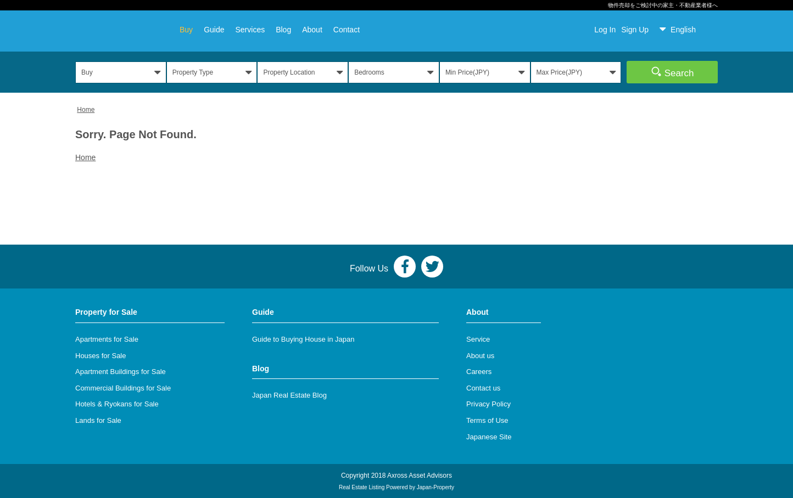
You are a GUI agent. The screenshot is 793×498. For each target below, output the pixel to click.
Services (250, 29)
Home (85, 110)
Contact (346, 29)
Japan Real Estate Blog (289, 395)
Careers (479, 371)
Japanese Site (488, 437)
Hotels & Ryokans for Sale (117, 404)
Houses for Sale (100, 356)
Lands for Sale (98, 420)
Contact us (483, 388)
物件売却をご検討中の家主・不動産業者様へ (663, 5)
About (312, 29)
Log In (605, 29)
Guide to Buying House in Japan (303, 339)
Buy (186, 29)
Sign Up (635, 29)
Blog (283, 29)
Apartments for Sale (106, 339)
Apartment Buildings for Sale (120, 371)
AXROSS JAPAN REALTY (119, 29)
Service (478, 339)
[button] (686, 29)
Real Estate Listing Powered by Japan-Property (396, 487)
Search (672, 71)
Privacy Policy (488, 404)
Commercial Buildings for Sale (123, 388)
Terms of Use (487, 420)
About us (480, 356)
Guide (214, 29)
